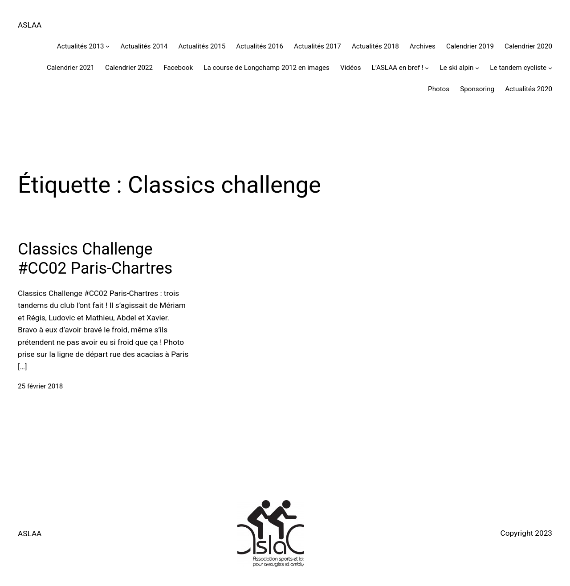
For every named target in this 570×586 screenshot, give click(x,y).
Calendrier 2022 (129, 68)
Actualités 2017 (317, 46)
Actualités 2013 (80, 46)
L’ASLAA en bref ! (397, 68)
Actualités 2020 (528, 89)
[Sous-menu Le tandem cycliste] (550, 68)
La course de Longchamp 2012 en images (267, 68)
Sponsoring (477, 89)
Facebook (178, 68)
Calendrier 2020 (528, 46)
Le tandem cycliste (518, 68)
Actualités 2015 (201, 46)
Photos (438, 89)
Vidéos (350, 68)
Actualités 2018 (375, 46)
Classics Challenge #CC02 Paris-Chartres (95, 259)
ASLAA (29, 24)
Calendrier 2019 (470, 46)
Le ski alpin (457, 68)
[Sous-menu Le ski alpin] (477, 68)
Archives (423, 46)
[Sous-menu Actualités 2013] (108, 46)
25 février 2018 (40, 386)
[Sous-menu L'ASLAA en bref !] (427, 68)
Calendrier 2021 (70, 68)
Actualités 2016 (259, 46)
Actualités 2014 (144, 46)
